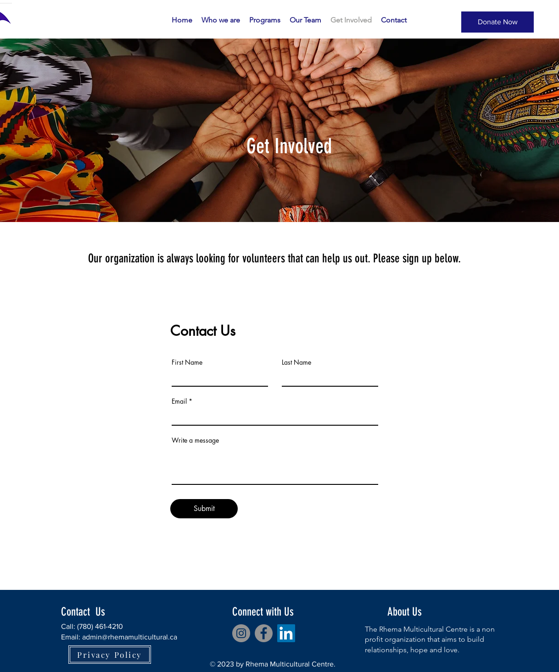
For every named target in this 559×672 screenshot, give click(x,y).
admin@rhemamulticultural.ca (129, 637)
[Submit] (204, 508)
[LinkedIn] (286, 633)
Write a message (195, 440)
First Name (187, 362)
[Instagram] (241, 633)
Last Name (296, 362)
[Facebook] (264, 633)
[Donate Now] (497, 22)
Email (179, 401)
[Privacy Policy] (109, 654)
